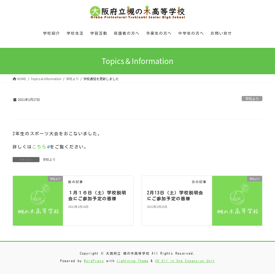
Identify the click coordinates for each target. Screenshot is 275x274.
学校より (252, 98)
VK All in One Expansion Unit (185, 260)
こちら (39, 147)
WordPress (94, 260)
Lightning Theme (133, 260)
